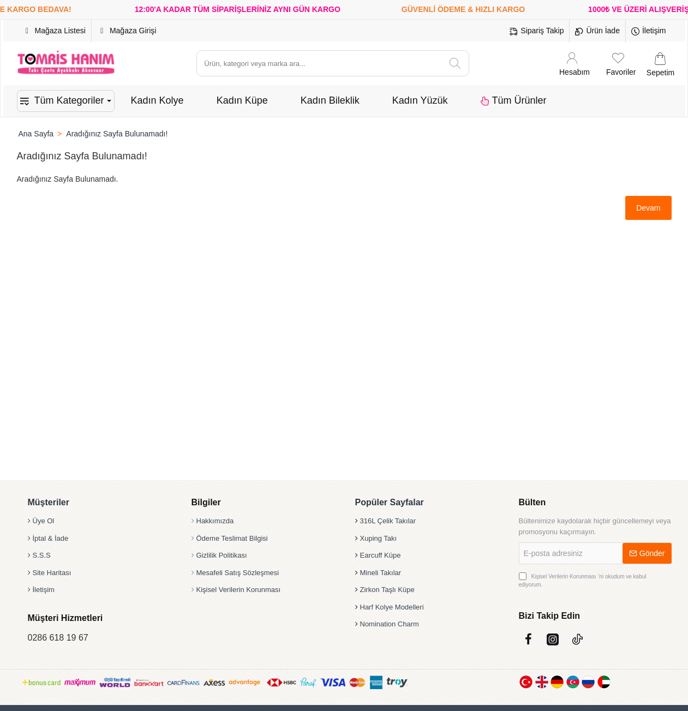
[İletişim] (649, 31)
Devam (648, 208)
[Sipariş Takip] (536, 31)
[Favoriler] (621, 63)
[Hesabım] (574, 63)
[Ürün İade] (597, 31)
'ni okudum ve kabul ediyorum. (583, 580)
